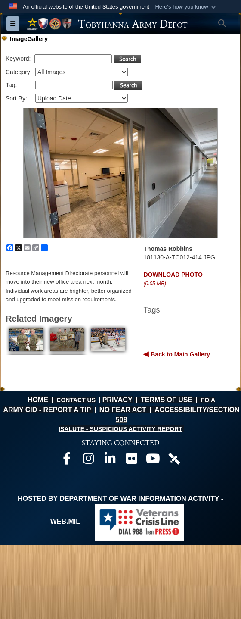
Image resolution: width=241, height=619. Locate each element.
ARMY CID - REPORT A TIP (47, 409)
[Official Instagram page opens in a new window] (88, 460)
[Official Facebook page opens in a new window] (66, 460)
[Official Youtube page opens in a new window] (153, 460)
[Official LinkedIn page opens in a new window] (109, 460)
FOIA (208, 400)
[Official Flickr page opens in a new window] (131, 460)
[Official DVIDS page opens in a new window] (174, 458)
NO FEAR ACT (122, 409)
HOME (38, 399)
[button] (186, 7)
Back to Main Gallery (179, 354)
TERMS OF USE (166, 399)
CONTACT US (76, 400)
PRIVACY (117, 399)
